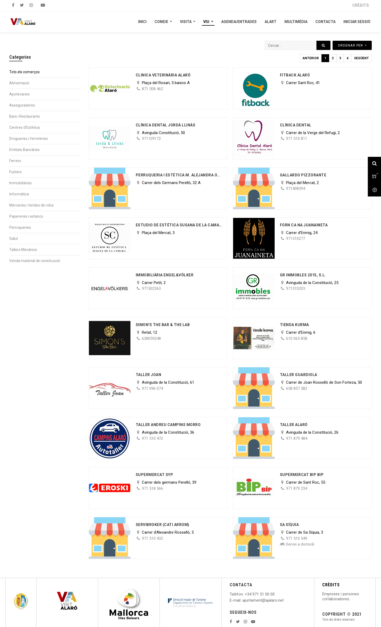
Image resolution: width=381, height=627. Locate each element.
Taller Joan (148, 375)
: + (245, 594)
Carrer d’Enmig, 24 (302, 232)
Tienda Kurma (294, 325)
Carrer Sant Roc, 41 (303, 82)
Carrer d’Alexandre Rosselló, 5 (168, 532)
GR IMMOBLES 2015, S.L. (303, 275)
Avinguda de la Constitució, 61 (168, 382)
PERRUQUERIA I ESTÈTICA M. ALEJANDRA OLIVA (179, 175)
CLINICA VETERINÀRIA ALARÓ (163, 75)
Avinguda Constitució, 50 (163, 132)
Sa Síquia (289, 525)
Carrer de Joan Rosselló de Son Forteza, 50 (324, 382)
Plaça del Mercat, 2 (302, 182)
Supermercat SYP (154, 475)
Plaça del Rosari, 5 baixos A (166, 82)
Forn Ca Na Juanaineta (304, 225)
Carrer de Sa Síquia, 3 (304, 532)
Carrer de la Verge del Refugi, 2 (313, 132)
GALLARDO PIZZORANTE (303, 175)
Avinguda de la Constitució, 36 (168, 432)
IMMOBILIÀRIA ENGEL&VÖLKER (165, 275)
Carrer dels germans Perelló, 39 (169, 482)
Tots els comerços (24, 72)
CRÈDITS (331, 584)
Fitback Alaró (295, 75)
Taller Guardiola (298, 375)
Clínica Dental (295, 125)
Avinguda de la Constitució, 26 (312, 432)
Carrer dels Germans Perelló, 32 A (171, 182)
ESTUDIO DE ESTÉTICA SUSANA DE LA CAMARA (179, 225)
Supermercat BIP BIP (302, 475)
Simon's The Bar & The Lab (163, 325)
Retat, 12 (149, 332)
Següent (361, 58)
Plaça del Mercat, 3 (158, 232)
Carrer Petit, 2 (154, 282)
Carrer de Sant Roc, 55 (305, 482)
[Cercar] (323, 45)
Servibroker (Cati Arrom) (162, 525)
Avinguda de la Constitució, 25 (312, 282)
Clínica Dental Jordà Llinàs (166, 125)
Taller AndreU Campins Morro (168, 425)
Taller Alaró (294, 425)
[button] (352, 45)
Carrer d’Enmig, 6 (300, 332)
